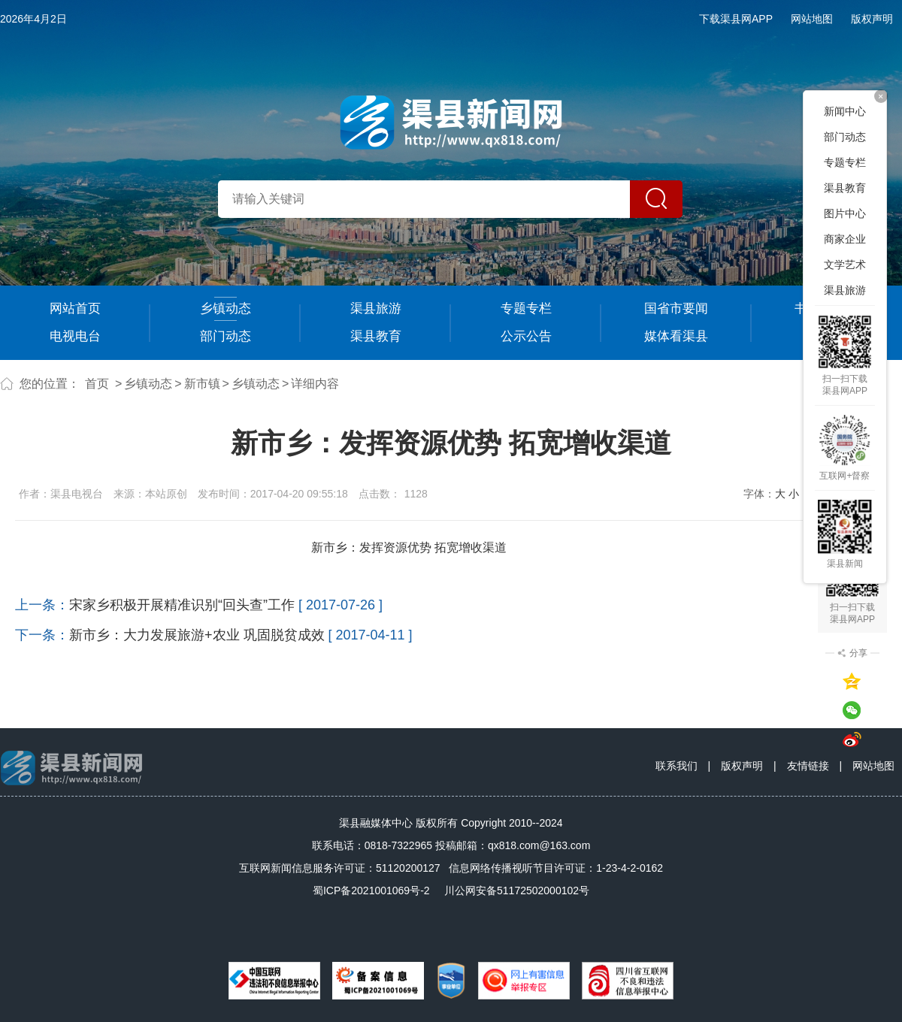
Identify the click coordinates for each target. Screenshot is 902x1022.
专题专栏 (526, 308)
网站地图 (812, 19)
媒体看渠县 (676, 336)
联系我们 (676, 766)
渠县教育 (375, 336)
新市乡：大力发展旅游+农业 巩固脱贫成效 (197, 635)
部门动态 (225, 336)
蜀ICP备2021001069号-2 (371, 890)
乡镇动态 (225, 308)
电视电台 (75, 336)
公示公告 (526, 336)
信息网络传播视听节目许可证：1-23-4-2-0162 (556, 868)
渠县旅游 (375, 308)
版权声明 (872, 19)
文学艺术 (845, 265)
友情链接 (808, 766)
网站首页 (75, 308)
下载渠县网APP (736, 19)
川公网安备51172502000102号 (516, 890)
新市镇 (202, 383)
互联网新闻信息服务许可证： (339, 868)
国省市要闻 (676, 308)
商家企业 (845, 239)
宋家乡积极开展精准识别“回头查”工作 (182, 604)
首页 (97, 383)
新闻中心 (845, 111)
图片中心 (845, 213)
